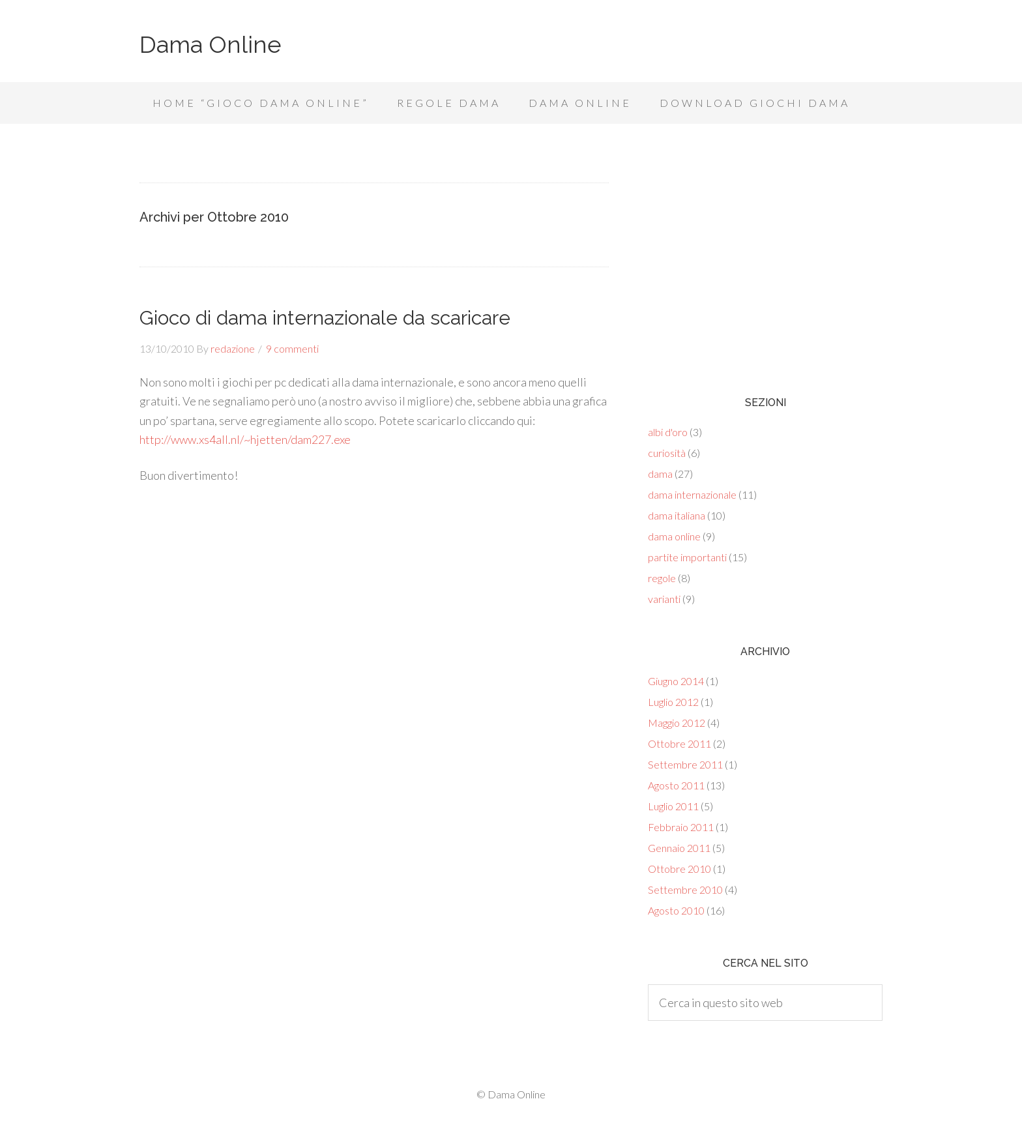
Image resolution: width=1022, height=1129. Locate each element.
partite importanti (687, 557)
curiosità (667, 453)
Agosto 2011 (676, 785)
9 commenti (292, 348)
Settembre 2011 (685, 764)
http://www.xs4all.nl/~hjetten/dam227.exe (245, 439)
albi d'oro (668, 432)
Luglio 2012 (673, 702)
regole (662, 578)
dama (660, 473)
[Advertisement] (765, 267)
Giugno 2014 (676, 681)
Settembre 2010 (685, 889)
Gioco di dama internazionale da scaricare (324, 317)
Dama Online (210, 44)
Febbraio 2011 (681, 827)
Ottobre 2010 (679, 868)
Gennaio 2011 (679, 848)
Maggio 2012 (676, 722)
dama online (674, 536)
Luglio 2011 (673, 806)
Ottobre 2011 (679, 743)
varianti (664, 599)
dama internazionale (692, 494)
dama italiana (676, 515)
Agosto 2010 (676, 910)
